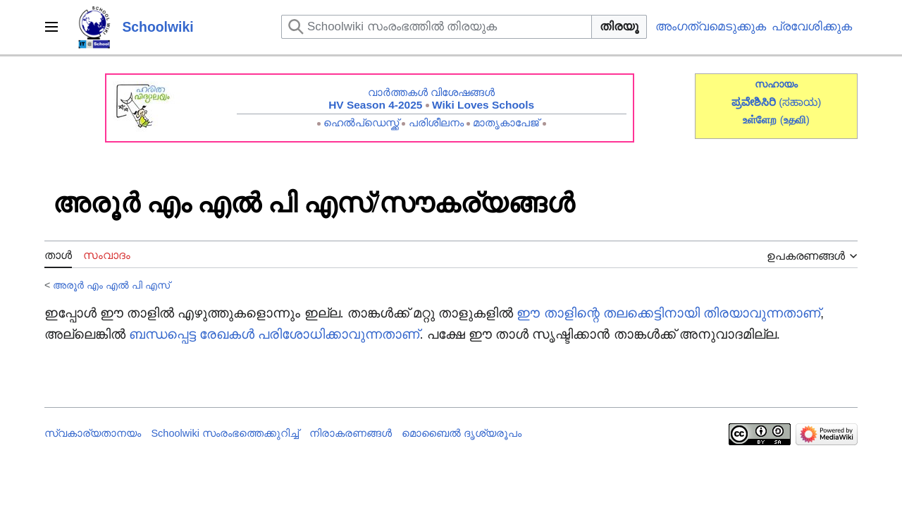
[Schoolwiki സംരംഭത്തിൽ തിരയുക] (436, 27)
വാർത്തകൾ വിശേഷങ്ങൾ (431, 92)
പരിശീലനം (436, 122)
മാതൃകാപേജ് (506, 122)
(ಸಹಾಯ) (800, 102)
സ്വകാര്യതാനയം (92, 433)
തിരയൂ (619, 26)
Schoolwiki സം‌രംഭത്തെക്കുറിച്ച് (225, 433)
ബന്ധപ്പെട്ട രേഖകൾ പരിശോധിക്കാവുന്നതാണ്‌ (274, 334)
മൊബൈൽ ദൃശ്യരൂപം (461, 433)
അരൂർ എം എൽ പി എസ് (111, 285)
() (795, 120)
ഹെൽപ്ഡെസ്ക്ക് (361, 122)
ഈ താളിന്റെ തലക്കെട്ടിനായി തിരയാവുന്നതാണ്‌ (668, 313)
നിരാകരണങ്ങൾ (350, 433)
